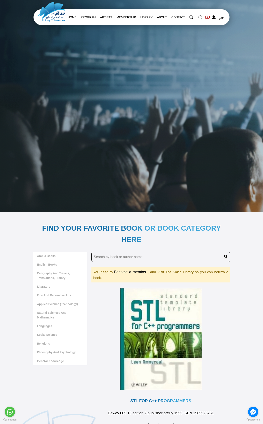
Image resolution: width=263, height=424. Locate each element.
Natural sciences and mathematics (51, 315)
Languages (44, 326)
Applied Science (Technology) (57, 304)
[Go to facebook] (253, 412)
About (162, 17)
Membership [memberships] (126, 17)
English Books (47, 264)
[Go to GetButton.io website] (253, 419)
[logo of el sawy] (51, 4)
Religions (43, 343)
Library (146, 17)
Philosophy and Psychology (56, 352)
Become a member (131, 272)
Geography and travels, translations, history (53, 275)
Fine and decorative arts (54, 295)
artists (106, 17)
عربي (221, 17)
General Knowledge (50, 361)
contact (178, 17)
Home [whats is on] (72, 17)
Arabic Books (46, 256)
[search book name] (160, 257)
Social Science (47, 334)
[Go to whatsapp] (10, 412)
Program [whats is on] (88, 17)
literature (43, 286)
